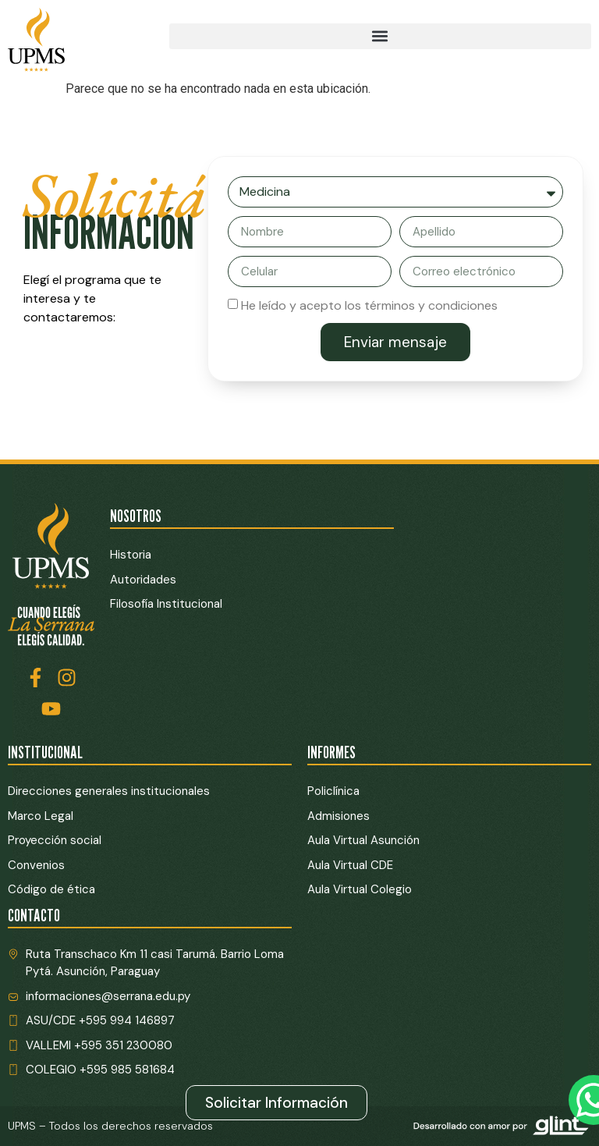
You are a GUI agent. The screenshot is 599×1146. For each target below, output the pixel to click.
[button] (380, 36)
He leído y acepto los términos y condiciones (369, 305)
